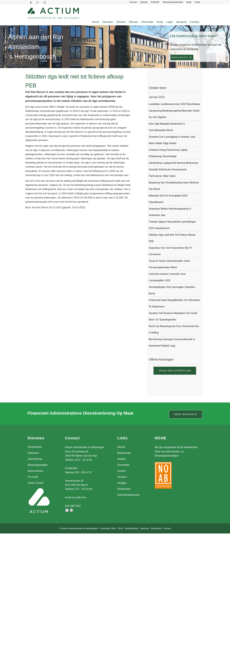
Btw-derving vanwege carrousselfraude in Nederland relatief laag (172, 342)
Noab (159, 22)
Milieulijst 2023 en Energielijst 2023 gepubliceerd (168, 198)
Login (169, 22)
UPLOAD (133, 2)
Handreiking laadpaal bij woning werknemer (173, 163)
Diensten (107, 22)
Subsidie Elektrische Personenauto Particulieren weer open (168, 172)
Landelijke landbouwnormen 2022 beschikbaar (174, 104)
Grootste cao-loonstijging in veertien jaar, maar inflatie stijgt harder (172, 140)
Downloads (123, 465)
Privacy (167, 528)
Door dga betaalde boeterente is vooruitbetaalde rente (167, 126)
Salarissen (33, 453)
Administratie (35, 447)
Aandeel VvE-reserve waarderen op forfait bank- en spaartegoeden (173, 316)
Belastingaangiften (38, 465)
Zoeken (144, 2)
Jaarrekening (35, 459)
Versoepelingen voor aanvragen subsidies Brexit (172, 290)
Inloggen (122, 483)
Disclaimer (156, 528)
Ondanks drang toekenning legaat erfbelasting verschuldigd (168, 153)
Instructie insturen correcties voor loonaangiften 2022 (167, 277)
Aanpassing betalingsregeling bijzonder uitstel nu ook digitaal (174, 113)
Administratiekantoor (128, 495)
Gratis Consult (35, 483)
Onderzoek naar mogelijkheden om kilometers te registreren (174, 303)
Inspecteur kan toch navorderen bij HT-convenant (171, 251)
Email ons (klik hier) (75, 497)
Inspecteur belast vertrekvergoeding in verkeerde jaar (170, 211)
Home (95, 22)
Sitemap (144, 528)
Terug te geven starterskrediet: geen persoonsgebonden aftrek (169, 264)
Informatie (147, 22)
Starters (121, 22)
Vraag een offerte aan (175, 370)
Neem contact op (181, 57)
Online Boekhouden (173, 2)
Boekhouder (123, 489)
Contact (194, 22)
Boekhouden (124, 453)
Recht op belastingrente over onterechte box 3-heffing (174, 329)
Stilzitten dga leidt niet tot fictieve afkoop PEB (172, 238)
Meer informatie (185, 414)
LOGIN (197, 2)
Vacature (181, 22)
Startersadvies (35, 471)
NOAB (188, 2)
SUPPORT (155, 2)
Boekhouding (131, 528)
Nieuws (133, 22)
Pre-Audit (33, 477)
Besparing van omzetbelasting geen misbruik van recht (174, 185)
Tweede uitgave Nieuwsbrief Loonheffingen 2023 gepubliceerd (172, 224)
